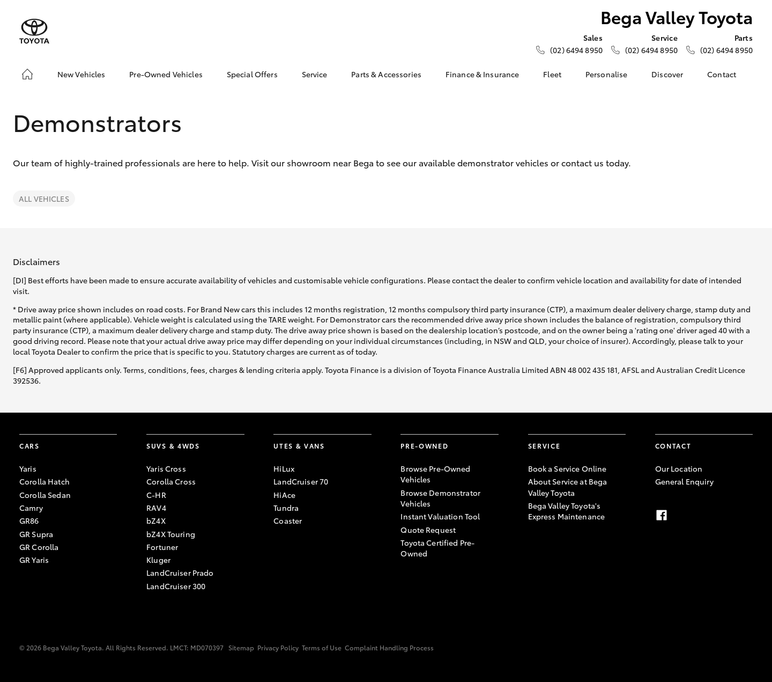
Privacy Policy (278, 647)
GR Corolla (38, 546)
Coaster (287, 520)
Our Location (679, 468)
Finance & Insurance (482, 74)
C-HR (156, 494)
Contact (721, 74)
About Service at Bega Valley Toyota (567, 486)
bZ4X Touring (170, 534)
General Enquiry (684, 481)
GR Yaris (34, 559)
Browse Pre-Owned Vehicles (435, 474)
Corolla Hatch (44, 481)
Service (315, 74)
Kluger (158, 559)
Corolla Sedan (45, 494)
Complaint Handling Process (389, 647)
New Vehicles (81, 74)
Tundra (286, 507)
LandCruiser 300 (175, 586)
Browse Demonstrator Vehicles (440, 498)
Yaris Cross (166, 468)
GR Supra (36, 534)
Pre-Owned (424, 445)
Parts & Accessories (386, 74)
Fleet (552, 74)
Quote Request (428, 529)
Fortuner (162, 546)
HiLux (283, 468)
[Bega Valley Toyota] (34, 31)
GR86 (29, 520)
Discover (667, 74)
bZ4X (156, 520)
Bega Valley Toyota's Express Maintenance (566, 511)
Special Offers (252, 74)
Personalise (606, 74)
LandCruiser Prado (179, 572)
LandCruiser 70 (300, 481)
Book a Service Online (567, 468)
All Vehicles (44, 198)
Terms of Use (322, 647)
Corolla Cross (171, 481)
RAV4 (156, 507)
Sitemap (241, 647)
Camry (31, 507)
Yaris (27, 468)
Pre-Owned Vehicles (166, 74)
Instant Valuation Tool (440, 516)
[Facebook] (661, 515)
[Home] (27, 74)
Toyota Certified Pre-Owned (437, 548)
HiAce (284, 494)
